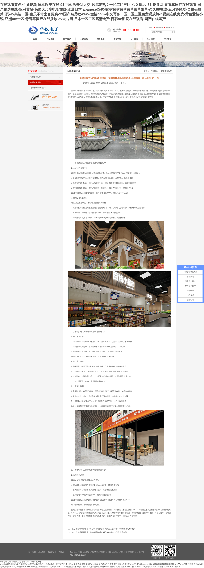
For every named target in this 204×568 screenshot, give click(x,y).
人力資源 (134, 39)
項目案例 (100, 39)
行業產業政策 (35, 82)
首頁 (35, 39)
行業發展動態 (35, 77)
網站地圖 (41, 552)
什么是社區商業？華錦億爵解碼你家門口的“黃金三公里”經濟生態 (101, 532)
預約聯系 (167, 39)
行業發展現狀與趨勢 (38, 88)
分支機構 (151, 39)
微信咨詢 (159, 27)
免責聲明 (50, 552)
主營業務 (84, 39)
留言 (151, 27)
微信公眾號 (170, 27)
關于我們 (67, 39)
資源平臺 (117, 39)
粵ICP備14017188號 (78, 555)
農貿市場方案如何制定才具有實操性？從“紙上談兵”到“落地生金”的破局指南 (105, 529)
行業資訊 (50, 39)
